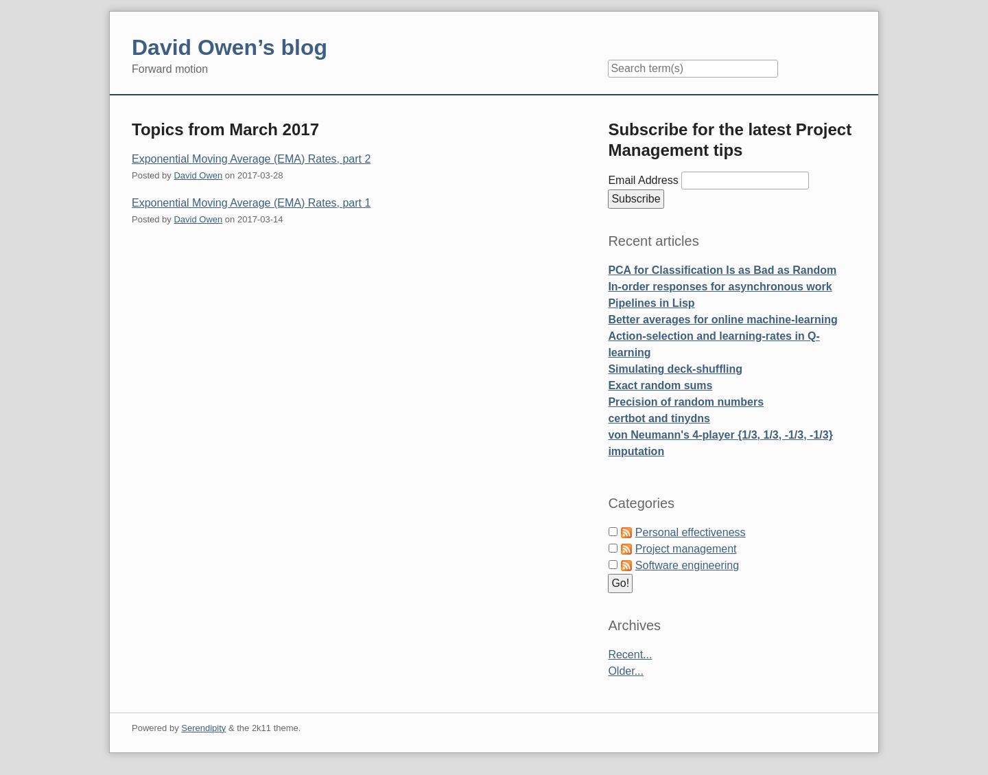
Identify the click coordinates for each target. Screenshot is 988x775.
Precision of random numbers (686, 402)
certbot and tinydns (658, 418)
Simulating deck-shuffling (675, 369)
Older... (626, 671)
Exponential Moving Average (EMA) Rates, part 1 (251, 203)
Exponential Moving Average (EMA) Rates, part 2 (251, 159)
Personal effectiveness (690, 532)
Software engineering (687, 565)
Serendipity (203, 728)
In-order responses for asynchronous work (720, 286)
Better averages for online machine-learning (722, 319)
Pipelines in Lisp (651, 303)
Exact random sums (660, 385)
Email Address (644, 180)
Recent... (630, 654)
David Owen (198, 175)
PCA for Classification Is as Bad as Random (722, 270)
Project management (686, 549)
